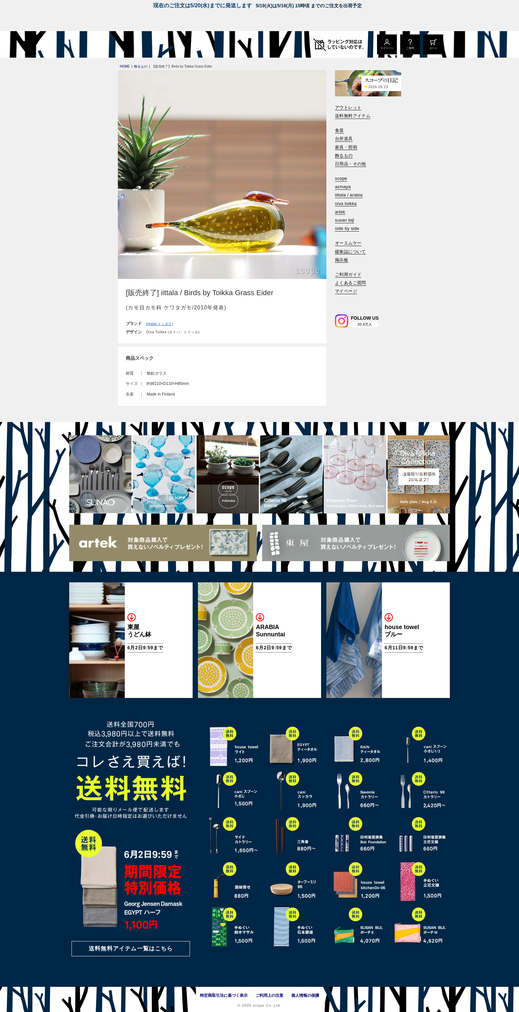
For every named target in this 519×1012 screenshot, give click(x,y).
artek (340, 211)
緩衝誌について (350, 251)
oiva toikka (346, 203)
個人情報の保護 (305, 995)
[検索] (339, 300)
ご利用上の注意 (269, 995)
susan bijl (344, 220)
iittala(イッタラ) (159, 324)
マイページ (346, 291)
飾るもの (344, 155)
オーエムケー (348, 242)
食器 (339, 130)
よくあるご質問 (350, 282)
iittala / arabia (349, 194)
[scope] (124, 44)
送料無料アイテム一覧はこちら (131, 948)
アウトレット (348, 107)
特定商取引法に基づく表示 (224, 995)
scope (341, 178)
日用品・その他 (350, 163)
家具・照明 (346, 147)
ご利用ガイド (348, 274)
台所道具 (344, 138)
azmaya (343, 186)
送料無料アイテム (352, 115)
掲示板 (341, 259)
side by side (347, 228)
